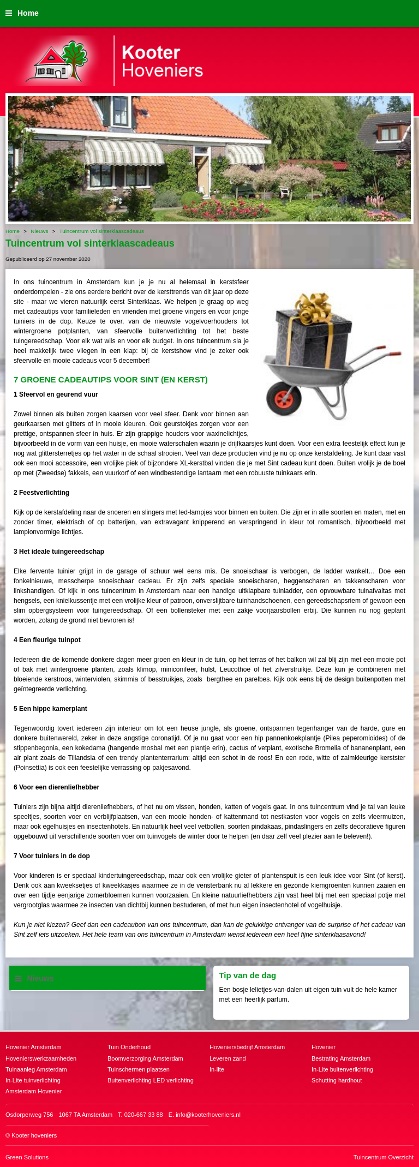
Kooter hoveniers (34, 1135)
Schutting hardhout (337, 1080)
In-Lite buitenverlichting (342, 1069)
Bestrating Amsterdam (341, 1058)
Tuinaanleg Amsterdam (36, 1069)
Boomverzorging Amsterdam (145, 1058)
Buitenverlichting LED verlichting (150, 1080)
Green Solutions (27, 1157)
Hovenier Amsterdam (33, 1047)
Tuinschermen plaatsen (138, 1069)
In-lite (217, 1069)
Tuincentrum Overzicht (384, 1157)
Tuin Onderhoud (129, 1047)
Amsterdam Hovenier (33, 1091)
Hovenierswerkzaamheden (40, 1058)
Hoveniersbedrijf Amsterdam (247, 1047)
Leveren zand (228, 1058)
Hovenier (324, 1047)
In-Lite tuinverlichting (33, 1080)
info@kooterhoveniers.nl (208, 1114)
